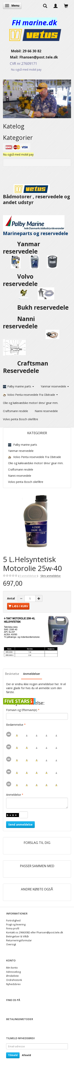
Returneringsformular (19, 940)
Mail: (11, 57)
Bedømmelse (14, 725)
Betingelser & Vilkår (17, 936)
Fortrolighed (13, 920)
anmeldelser (28, 576)
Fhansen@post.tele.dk (38, 57)
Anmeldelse (13, 795)
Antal (11, 598)
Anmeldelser (31, 674)
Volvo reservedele (22, 280)
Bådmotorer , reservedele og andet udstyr (36, 195)
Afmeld (26, 1055)
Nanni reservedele (21, 322)
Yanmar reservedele (21, 247)
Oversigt (11, 944)
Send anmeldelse (20, 824)
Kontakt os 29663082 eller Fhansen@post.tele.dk (34, 932)
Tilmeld (13, 1055)
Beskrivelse (12, 674)
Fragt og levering (15, 924)
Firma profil (12, 928)
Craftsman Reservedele (25, 367)
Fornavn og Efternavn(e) (21, 710)
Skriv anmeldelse (50, 576)
